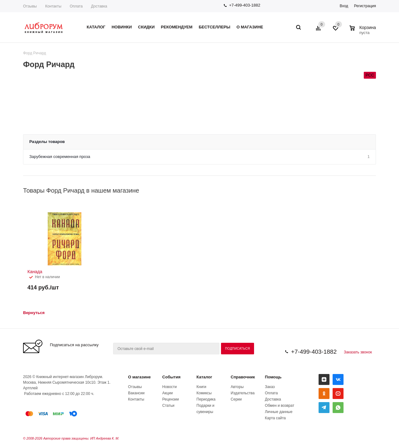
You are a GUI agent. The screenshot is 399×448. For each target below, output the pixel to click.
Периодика (205, 399)
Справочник (243, 377)
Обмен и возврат (279, 405)
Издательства (243, 393)
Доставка (99, 6)
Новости (169, 387)
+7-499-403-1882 (244, 5)
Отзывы (30, 6)
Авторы (237, 387)
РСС (370, 75)
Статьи (168, 405)
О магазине (139, 377)
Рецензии (170, 399)
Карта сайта (275, 418)
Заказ (270, 387)
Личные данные (278, 412)
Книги (201, 387)
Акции (167, 393)
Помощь (273, 377)
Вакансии (136, 393)
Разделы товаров (47, 141)
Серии (236, 399)
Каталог (204, 377)
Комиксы (204, 393)
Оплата (76, 6)
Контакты (53, 6)
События (171, 377)
